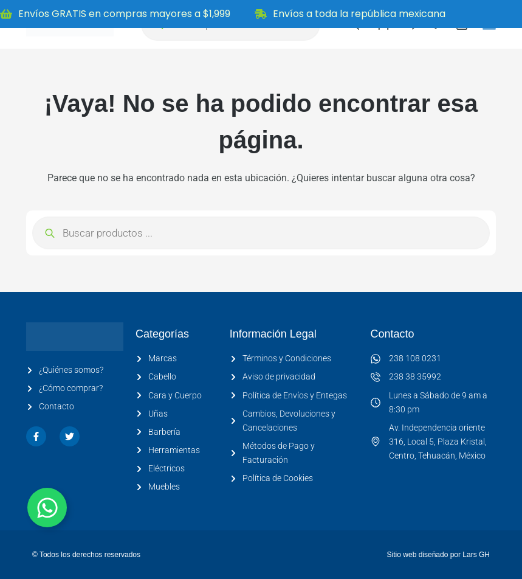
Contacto (392, 334)
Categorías (162, 334)
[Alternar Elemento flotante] (47, 507)
